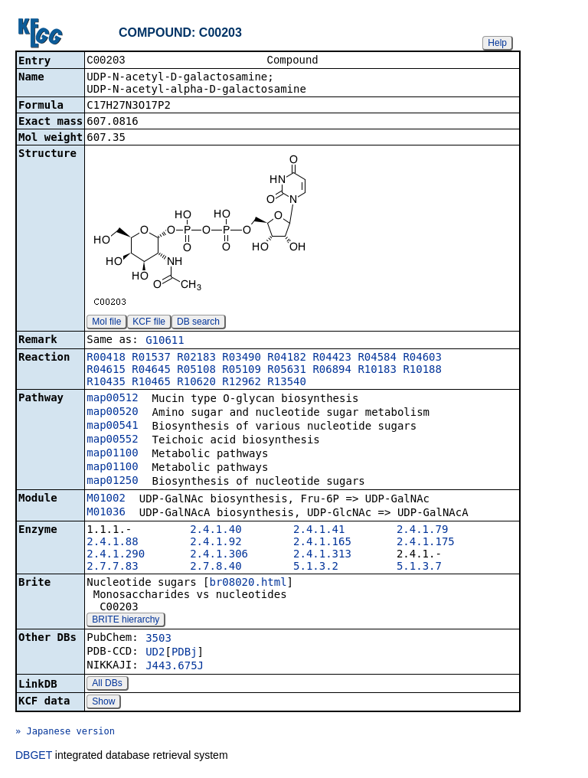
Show (103, 703)
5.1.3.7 (419, 567)
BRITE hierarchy (125, 621)
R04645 (151, 370)
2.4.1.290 (116, 555)
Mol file (106, 323)
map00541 (112, 426)
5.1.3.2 (315, 567)
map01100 (112, 454)
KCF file (148, 323)
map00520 (112, 413)
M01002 (106, 499)
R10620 (196, 383)
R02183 (196, 358)
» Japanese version (65, 732)
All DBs (107, 684)
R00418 (106, 358)
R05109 (241, 370)
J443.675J (174, 667)
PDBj (185, 653)
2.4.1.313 (322, 555)
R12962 (241, 383)
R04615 (106, 370)
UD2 (155, 653)
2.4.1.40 (215, 531)
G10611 (165, 341)
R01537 (151, 358)
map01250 (112, 482)
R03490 (241, 358)
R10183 (377, 370)
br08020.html (247, 583)
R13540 (286, 383)
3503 (158, 639)
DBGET (33, 756)
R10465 (151, 383)
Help (497, 43)
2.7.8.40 (215, 567)
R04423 (331, 358)
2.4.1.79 (422, 531)
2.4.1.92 (215, 543)
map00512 (112, 399)
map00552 (112, 440)
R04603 (422, 358)
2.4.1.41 (319, 531)
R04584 (377, 358)
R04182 (286, 358)
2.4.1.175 (426, 543)
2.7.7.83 (112, 567)
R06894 (331, 370)
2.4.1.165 (322, 543)
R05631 (286, 370)
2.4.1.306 (219, 555)
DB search (198, 323)
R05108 (196, 370)
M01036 (106, 513)
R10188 (422, 370)
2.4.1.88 (112, 543)
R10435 (106, 383)
